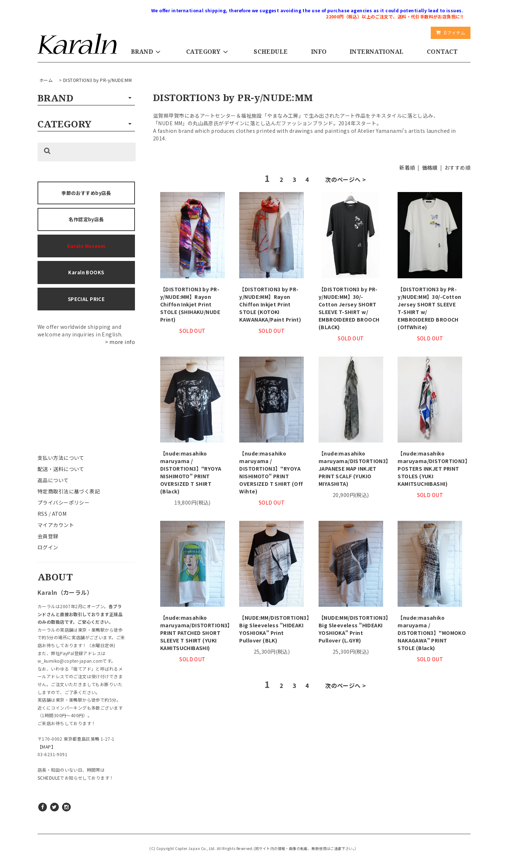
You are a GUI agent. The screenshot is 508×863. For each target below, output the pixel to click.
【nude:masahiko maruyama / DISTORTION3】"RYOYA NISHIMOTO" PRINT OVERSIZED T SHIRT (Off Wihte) (271, 472)
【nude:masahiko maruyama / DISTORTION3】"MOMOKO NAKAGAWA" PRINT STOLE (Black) (430, 632)
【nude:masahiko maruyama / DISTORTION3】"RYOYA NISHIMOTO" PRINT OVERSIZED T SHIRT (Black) (191, 472)
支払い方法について (61, 457)
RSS (42, 513)
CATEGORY (208, 52)
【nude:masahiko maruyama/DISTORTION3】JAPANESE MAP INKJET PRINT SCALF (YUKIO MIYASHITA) (351, 468)
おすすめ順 (457, 167)
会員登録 (48, 536)
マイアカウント (56, 524)
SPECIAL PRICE (86, 299)
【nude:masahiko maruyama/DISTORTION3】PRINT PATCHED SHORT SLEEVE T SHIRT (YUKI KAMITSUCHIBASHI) (192, 632)
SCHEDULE (271, 52)
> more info (120, 341)
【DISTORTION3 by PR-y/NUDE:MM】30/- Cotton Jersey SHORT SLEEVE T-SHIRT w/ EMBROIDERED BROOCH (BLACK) (349, 308)
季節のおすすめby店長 (86, 192)
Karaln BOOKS (86, 272)
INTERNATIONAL (376, 52)
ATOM (59, 513)
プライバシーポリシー (63, 502)
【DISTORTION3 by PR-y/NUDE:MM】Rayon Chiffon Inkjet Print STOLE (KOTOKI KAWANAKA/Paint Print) (270, 304)
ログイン (48, 547)
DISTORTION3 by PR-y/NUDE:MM (97, 80)
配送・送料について (61, 468)
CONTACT (442, 52)
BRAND (147, 52)
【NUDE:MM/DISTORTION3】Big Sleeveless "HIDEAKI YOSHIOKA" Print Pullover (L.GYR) (351, 629)
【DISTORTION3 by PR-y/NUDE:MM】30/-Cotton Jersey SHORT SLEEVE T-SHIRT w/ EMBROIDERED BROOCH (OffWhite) (429, 308)
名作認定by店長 (86, 219)
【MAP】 (47, 747)
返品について (53, 480)
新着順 (407, 167)
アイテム (449, 32)
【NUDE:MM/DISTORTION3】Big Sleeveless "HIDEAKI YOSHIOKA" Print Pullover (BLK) (271, 629)
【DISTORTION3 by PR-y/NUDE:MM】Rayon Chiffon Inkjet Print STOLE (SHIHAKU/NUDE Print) (190, 304)
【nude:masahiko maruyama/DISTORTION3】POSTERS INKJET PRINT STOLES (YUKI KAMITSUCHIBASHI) (430, 468)
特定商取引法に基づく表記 (69, 491)
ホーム (46, 80)
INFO (319, 52)
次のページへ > (345, 179)
